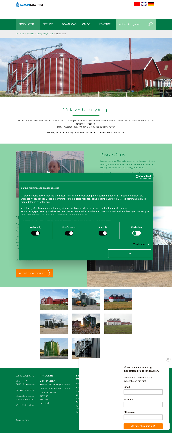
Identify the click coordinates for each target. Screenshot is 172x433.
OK (129, 253)
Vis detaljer (139, 244)
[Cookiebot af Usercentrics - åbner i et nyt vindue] (138, 177)
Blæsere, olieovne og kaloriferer (55, 384)
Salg (78, 383)
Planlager (44, 399)
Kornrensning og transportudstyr (55, 388)
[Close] (168, 359)
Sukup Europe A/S (86, 8)
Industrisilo (45, 403)
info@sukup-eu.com (25, 396)
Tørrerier (44, 395)
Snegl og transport (48, 392)
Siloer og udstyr (47, 380)
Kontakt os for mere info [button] (32, 273)
